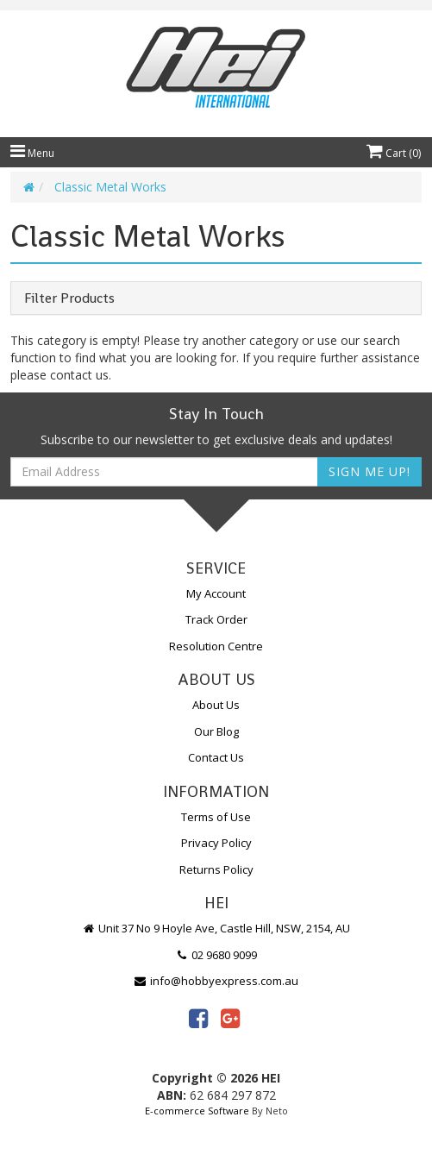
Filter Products (69, 298)
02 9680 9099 (216, 955)
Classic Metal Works (110, 187)
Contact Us (216, 757)
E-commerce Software (197, 1110)
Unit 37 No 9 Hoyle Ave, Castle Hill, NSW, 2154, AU (216, 928)
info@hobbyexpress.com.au (216, 980)
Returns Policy (216, 869)
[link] (198, 1017)
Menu (32, 153)
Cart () (393, 153)
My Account (216, 593)
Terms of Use (216, 817)
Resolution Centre (216, 646)
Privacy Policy (216, 842)
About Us (216, 704)
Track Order (216, 619)
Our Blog (216, 731)
